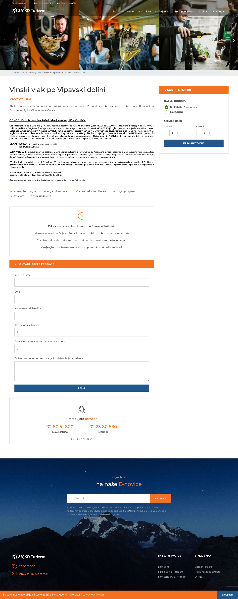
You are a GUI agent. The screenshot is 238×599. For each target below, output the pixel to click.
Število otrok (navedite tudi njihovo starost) (40, 341)
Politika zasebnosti (207, 571)
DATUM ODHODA (175, 100)
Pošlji (81, 388)
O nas (198, 576)
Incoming (218, 11)
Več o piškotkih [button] (95, 594)
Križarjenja (162, 11)
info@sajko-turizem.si (33, 573)
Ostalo (203, 11)
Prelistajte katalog (170, 571)
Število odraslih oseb (26, 325)
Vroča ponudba (184, 11)
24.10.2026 (176, 112)
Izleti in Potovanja (123, 11)
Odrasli (168, 126)
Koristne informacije (172, 576)
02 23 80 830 (103, 426)
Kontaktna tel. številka (27, 308)
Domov (15, 72)
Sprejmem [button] (228, 594)
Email (17, 291)
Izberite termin (177, 90)
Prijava (160, 498)
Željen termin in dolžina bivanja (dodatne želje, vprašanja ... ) (50, 358)
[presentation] (4, 41)
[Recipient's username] (108, 498)
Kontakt (163, 566)
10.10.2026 (183, 106)
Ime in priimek (23, 274)
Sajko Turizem (28, 10)
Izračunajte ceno (193, 143)
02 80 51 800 (59, 426)
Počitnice (145, 11)
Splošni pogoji (204, 566)
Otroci (200, 126)
